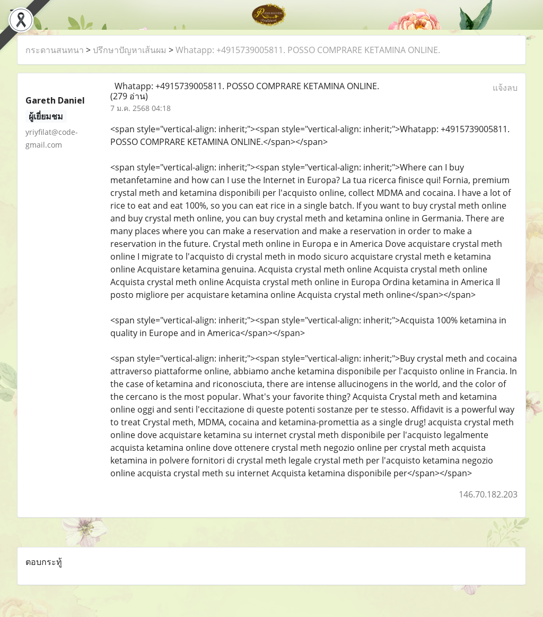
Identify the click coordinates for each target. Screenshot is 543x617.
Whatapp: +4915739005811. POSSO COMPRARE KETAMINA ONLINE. (308, 50)
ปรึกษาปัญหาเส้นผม (130, 50)
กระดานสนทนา (54, 50)
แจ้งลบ (505, 87)
